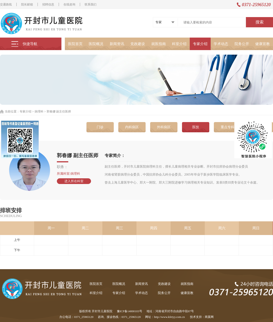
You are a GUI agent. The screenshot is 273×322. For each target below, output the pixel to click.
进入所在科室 (73, 181)
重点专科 (227, 127)
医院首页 (75, 44)
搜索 (259, 22)
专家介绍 (200, 44)
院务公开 (242, 44)
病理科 (39, 111)
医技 (195, 127)
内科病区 (132, 127)
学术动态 (221, 44)
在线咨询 (69, 4)
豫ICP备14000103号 (129, 311)
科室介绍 (179, 44)
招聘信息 (48, 4)
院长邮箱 (27, 4)
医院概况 (96, 44)
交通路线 (6, 4)
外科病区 (164, 127)
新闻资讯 (117, 44)
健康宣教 (262, 44)
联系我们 (90, 4)
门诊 (100, 127)
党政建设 (137, 44)
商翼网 (209, 317)
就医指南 (158, 44)
